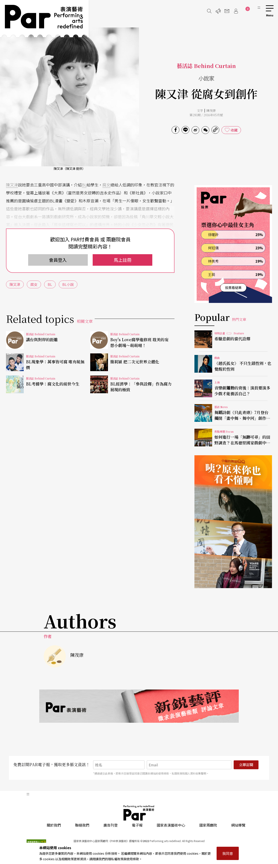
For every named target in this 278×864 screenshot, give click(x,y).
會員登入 (58, 260)
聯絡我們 (82, 825)
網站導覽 (238, 825)
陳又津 (12, 185)
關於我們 (54, 825)
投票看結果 (233, 287)
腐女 (106, 185)
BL (84, 185)
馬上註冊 (122, 260)
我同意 (227, 853)
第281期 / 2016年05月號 (206, 115)
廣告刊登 (111, 825)
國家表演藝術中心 (171, 825)
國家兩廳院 (208, 825)
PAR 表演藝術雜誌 (139, 813)
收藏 (234, 130)
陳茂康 (211, 110)
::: (259, 7)
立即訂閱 (246, 764)
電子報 (137, 825)
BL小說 (68, 284)
